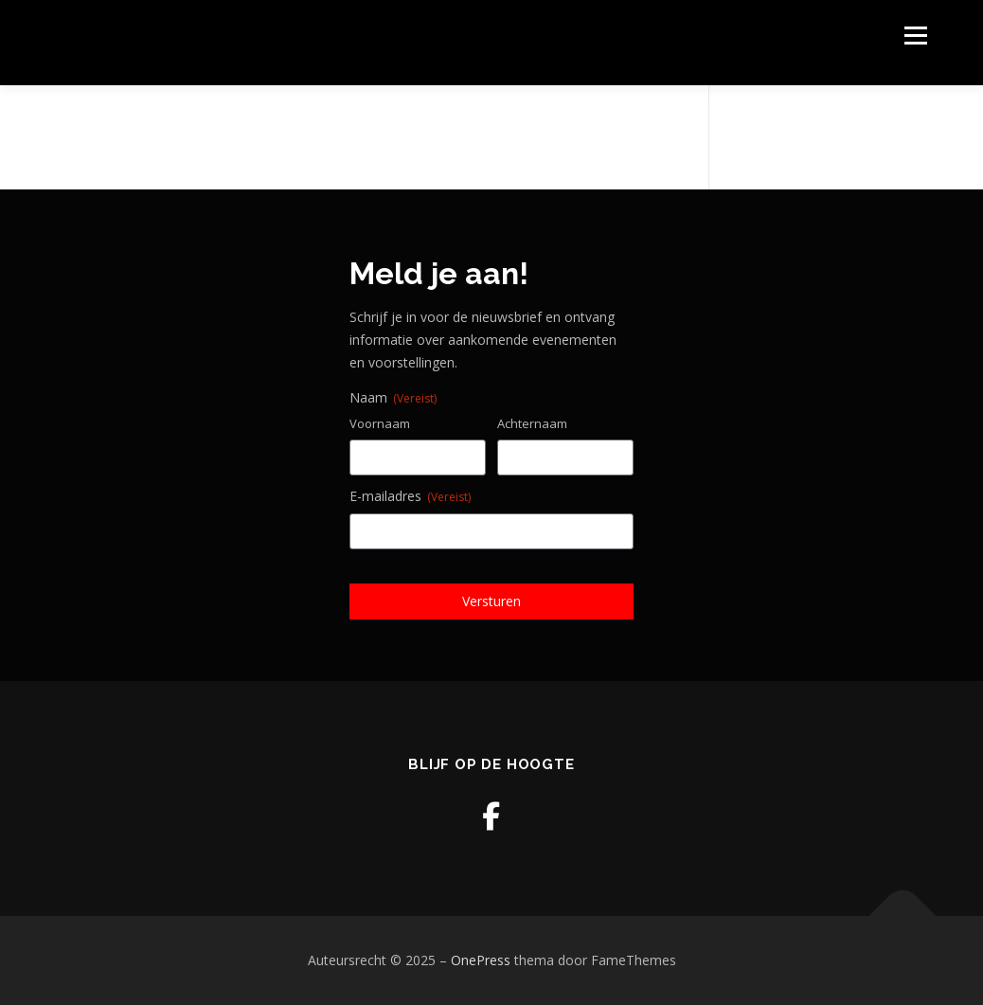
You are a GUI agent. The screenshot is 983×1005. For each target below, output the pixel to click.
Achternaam (532, 423)
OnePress (480, 960)
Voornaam (379, 423)
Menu (915, 36)
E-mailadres (410, 496)
